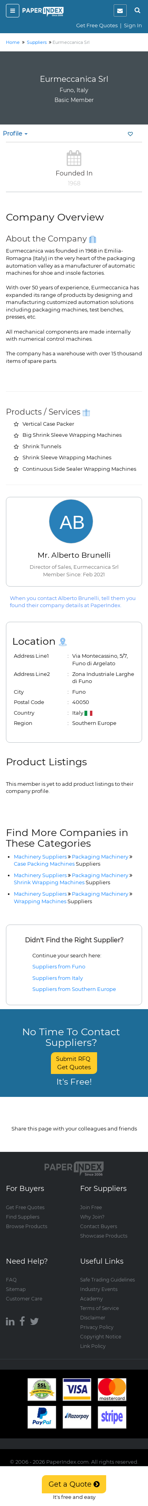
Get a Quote (74, 1484)
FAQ (11, 1279)
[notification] (120, 10)
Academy (91, 1298)
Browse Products (26, 1226)
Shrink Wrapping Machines (62, 882)
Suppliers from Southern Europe (74, 989)
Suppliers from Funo (58, 966)
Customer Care (24, 1298)
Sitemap (16, 1289)
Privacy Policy (97, 1327)
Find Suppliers (22, 1216)
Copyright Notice (100, 1336)
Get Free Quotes (97, 25)
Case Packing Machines (57, 864)
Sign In (133, 25)
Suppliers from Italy (57, 978)
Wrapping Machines (53, 901)
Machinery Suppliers (40, 856)
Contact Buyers (98, 1226)
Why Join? (92, 1216)
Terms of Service (99, 1308)
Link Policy (93, 1346)
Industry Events (99, 1289)
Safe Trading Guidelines (107, 1279)
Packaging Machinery (100, 856)
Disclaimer (92, 1317)
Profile (15, 133)
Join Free (91, 1207)
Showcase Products (103, 1235)
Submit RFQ (74, 1063)
